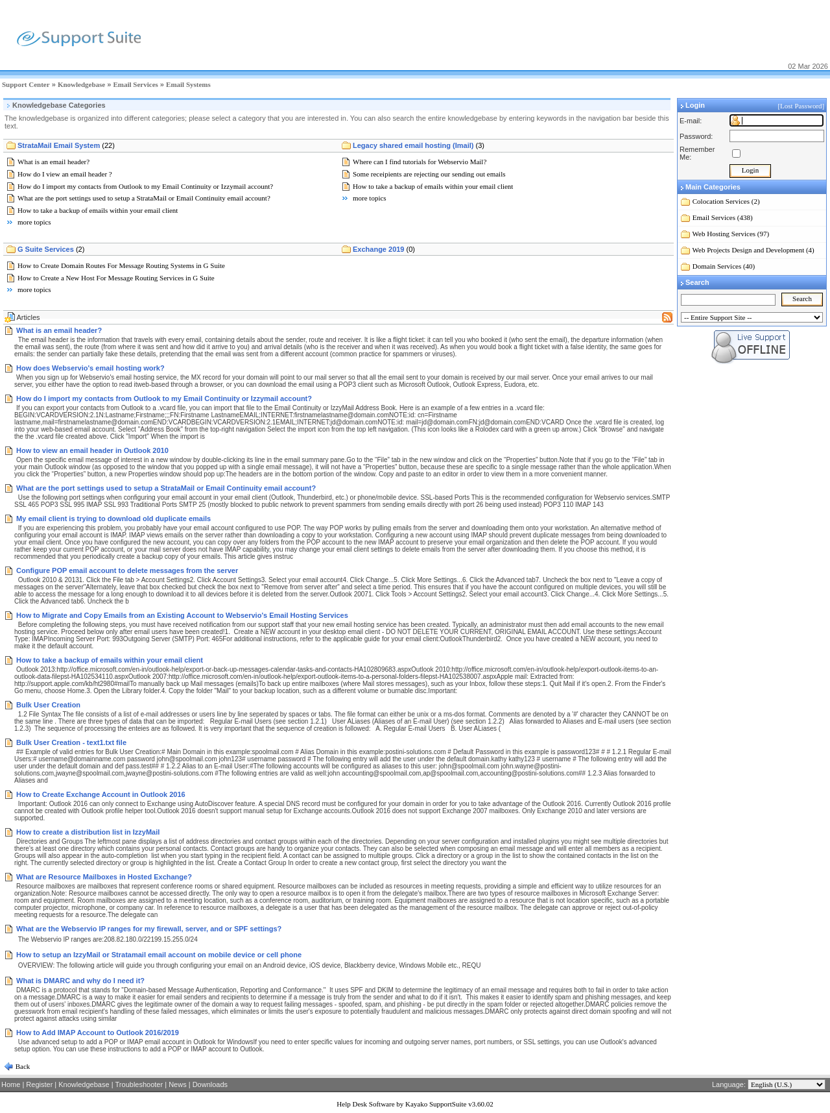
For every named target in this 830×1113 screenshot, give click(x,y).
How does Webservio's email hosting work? (90, 368)
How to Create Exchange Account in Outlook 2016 (100, 794)
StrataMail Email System (66, 145)
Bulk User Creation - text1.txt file (71, 742)
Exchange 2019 (384, 249)
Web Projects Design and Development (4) (753, 250)
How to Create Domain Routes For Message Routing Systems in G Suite (121, 265)
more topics (34, 222)
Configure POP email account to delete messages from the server (127, 570)
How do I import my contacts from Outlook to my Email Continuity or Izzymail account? (145, 186)
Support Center (26, 84)
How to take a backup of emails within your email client (98, 210)
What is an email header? (53, 161)
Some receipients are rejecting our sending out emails (429, 174)
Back (22, 1066)
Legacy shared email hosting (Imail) (418, 145)
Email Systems (188, 84)
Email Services (135, 84)
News (178, 1084)
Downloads (210, 1084)
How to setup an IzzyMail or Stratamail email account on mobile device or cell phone (159, 955)
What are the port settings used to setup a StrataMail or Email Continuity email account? (144, 198)
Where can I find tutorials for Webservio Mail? (419, 161)
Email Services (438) (723, 217)
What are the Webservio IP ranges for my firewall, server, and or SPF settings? (148, 929)
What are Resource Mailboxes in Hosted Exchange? (104, 877)
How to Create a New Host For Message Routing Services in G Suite (116, 278)
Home (10, 1084)
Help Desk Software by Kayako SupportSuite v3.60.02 (415, 1104)
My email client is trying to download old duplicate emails (113, 518)
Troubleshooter (139, 1084)
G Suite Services (51, 249)
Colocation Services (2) (726, 201)
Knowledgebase (81, 84)
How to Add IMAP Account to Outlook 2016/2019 (97, 1032)
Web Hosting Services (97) (731, 234)
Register (39, 1084)
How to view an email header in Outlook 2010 (92, 450)
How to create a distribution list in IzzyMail (88, 832)
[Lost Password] (801, 106)
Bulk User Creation (48, 705)
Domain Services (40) (724, 266)
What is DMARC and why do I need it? (80, 981)
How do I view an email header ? (65, 174)
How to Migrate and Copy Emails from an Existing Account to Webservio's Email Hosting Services (182, 615)
